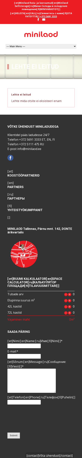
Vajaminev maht (18, 319)
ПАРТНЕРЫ (16, 198)
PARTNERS (15, 187)
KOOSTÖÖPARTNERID (23, 175)
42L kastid (14, 306)
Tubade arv (15, 294)
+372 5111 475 (29, 144)
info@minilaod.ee (29, 149)
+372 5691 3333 (48, 16)
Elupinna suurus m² (21, 300)
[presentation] (22, 418)
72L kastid (14, 312)
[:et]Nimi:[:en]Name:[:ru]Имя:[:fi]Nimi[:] (34, 341)
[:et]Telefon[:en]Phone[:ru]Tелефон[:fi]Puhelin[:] (41, 397)
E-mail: (12, 351)
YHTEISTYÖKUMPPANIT (25, 210)
